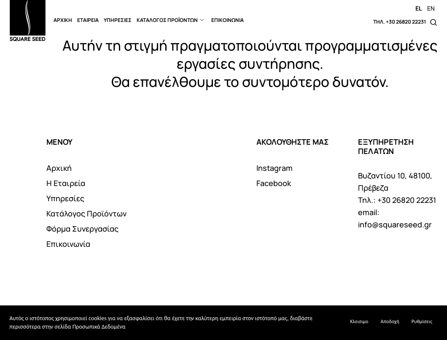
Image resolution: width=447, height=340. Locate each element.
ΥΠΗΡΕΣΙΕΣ (118, 20)
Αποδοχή (390, 321)
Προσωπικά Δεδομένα (99, 326)
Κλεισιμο (359, 321)
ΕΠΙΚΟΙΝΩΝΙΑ (227, 20)
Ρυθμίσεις (422, 321)
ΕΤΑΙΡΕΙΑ (88, 20)
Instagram (274, 168)
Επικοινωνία (68, 244)
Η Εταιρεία (65, 183)
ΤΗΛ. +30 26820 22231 (399, 21)
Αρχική (59, 168)
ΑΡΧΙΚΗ (63, 20)
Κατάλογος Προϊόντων (86, 213)
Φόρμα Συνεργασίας (82, 229)
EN (431, 8)
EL (418, 8)
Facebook (273, 183)
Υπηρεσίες (65, 198)
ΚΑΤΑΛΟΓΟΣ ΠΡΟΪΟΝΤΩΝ (167, 20)
